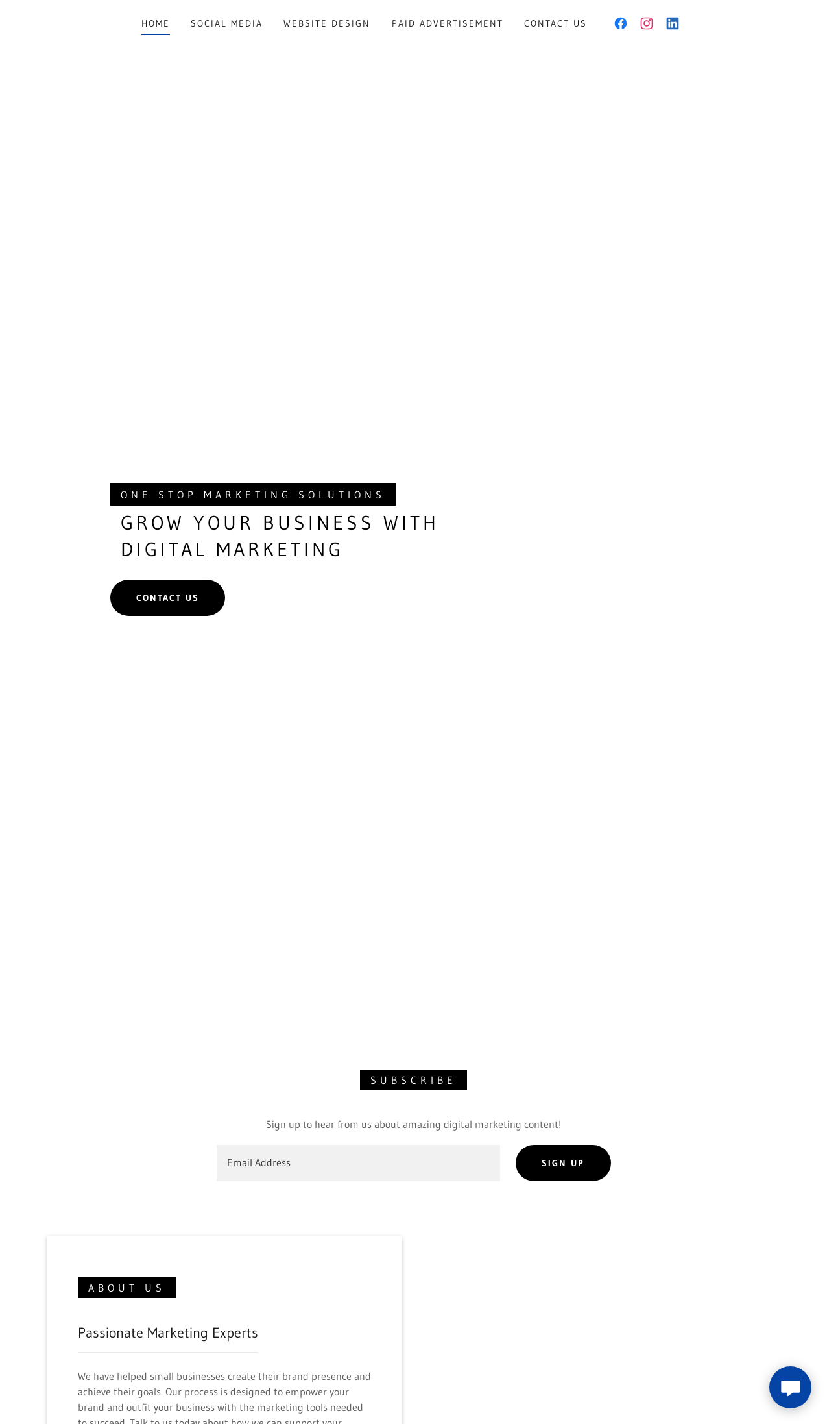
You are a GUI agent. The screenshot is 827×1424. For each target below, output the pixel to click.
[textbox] (359, 1163)
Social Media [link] (227, 23)
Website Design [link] (326, 23)
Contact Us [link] (555, 23)
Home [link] (155, 23)
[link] (621, 23)
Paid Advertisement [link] (447, 23)
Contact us (167, 598)
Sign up (563, 1163)
